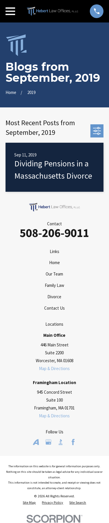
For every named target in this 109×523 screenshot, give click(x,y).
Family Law (54, 285)
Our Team (54, 274)
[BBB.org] (61, 442)
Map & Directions (54, 368)
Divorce (54, 296)
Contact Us (54, 308)
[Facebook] (73, 442)
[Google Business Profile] (48, 442)
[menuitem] (29, 502)
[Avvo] (36, 442)
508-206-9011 (54, 232)
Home (54, 262)
